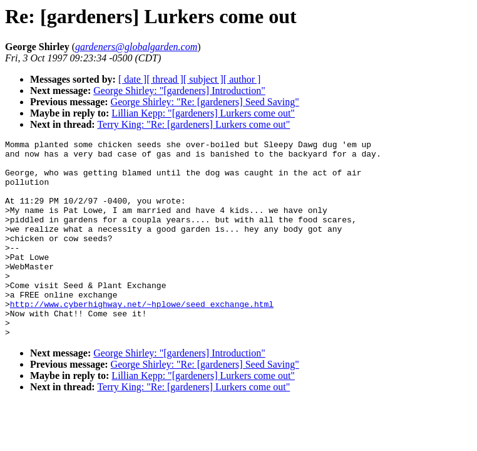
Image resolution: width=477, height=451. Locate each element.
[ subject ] (203, 79)
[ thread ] (164, 79)
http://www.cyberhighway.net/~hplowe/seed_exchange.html (142, 337)
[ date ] (132, 79)
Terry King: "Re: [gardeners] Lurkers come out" (193, 124)
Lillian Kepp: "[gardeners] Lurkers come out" (203, 113)
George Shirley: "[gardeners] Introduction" (179, 90)
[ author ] (242, 79)
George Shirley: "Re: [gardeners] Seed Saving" (205, 101)
